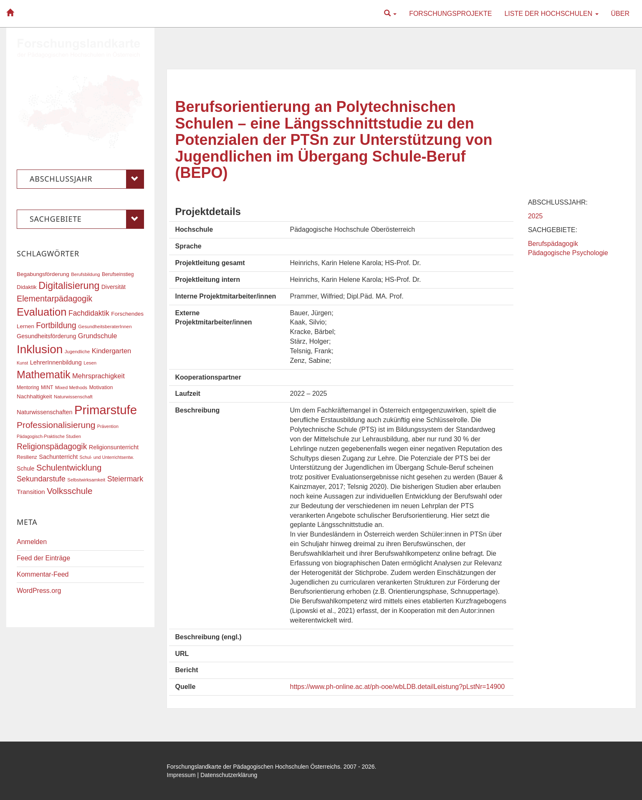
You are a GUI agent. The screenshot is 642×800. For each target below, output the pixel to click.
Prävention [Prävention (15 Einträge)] (108, 426)
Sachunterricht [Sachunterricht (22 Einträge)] (58, 456)
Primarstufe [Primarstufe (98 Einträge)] (105, 410)
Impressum (181, 775)
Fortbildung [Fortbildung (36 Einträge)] (56, 325)
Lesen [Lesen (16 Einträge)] (89, 362)
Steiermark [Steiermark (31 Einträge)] (125, 479)
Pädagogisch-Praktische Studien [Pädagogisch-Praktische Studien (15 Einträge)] (49, 436)
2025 (535, 216)
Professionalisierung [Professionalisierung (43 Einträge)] (56, 425)
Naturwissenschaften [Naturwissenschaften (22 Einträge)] (45, 412)
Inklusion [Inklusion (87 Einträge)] (40, 349)
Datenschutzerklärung (228, 775)
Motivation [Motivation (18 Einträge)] (101, 387)
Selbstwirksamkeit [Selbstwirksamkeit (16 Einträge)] (86, 479)
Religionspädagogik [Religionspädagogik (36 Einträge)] (52, 446)
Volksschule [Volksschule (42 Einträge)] (69, 491)
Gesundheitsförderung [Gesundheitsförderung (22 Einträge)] (46, 336)
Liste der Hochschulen (551, 13)
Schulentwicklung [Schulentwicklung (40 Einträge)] (68, 467)
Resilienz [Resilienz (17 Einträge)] (27, 457)
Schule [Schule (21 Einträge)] (26, 468)
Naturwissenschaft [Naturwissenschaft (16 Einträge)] (73, 396)
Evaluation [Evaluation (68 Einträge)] (42, 312)
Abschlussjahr (87, 179)
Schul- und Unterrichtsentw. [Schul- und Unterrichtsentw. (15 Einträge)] (107, 457)
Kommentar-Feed (43, 574)
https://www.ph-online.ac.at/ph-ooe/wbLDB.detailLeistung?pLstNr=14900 (397, 686)
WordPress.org (39, 590)
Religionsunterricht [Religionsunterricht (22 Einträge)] (114, 447)
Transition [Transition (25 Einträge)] (31, 491)
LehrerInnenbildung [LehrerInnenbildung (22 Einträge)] (56, 362)
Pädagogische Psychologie (568, 252)
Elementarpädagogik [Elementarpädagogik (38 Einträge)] (54, 298)
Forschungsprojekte (450, 13)
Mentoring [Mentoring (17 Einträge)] (28, 387)
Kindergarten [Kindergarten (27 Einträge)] (111, 350)
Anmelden (32, 541)
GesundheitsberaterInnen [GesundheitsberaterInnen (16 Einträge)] (104, 326)
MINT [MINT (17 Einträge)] (47, 387)
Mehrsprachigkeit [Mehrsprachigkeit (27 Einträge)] (98, 376)
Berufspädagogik (553, 243)
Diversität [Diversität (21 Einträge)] (113, 287)
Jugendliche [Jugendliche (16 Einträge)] (77, 351)
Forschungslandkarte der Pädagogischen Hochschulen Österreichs (254, 766)
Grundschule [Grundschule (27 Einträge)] (97, 335)
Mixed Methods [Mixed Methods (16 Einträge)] (71, 387)
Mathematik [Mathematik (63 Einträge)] (44, 374)
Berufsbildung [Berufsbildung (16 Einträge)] (85, 274)
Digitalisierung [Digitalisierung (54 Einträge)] (68, 285)
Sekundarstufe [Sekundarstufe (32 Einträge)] (41, 479)
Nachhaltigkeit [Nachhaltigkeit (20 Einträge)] (34, 396)
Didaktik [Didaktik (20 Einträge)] (27, 287)
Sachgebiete (87, 219)
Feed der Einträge (43, 558)
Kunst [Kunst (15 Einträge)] (22, 362)
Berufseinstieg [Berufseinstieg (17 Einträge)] (118, 274)
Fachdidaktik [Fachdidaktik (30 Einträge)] (88, 313)
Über (620, 13)
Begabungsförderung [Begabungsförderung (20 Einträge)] (43, 274)
